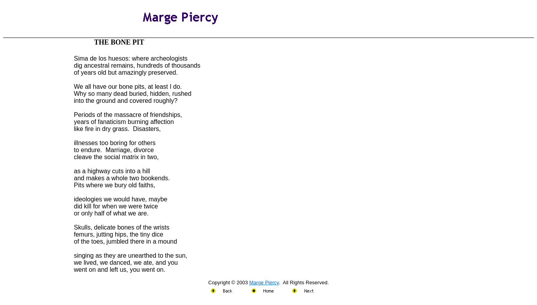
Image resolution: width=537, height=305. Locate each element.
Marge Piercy (264, 282)
